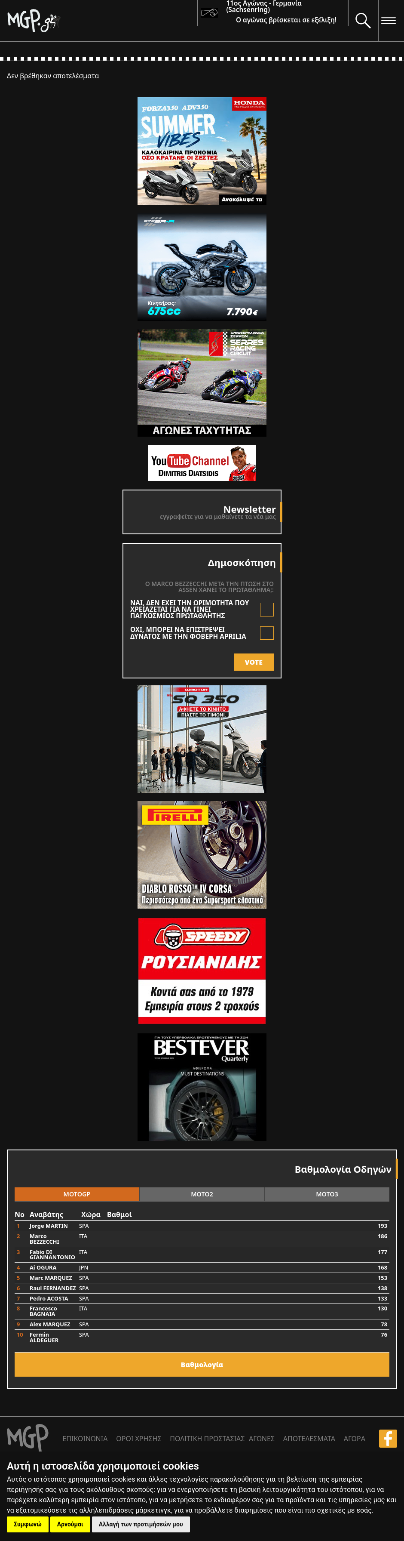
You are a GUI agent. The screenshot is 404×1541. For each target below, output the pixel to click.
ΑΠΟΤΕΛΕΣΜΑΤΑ (309, 1438)
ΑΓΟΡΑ (354, 1438)
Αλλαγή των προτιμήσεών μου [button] (141, 1524)
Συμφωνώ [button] (28, 1524)
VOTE (254, 662)
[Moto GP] (102, 20)
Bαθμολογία (202, 1364)
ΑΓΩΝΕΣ (262, 1438)
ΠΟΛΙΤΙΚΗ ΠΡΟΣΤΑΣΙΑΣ (207, 1438)
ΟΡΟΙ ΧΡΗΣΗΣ (138, 1438)
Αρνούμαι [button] (70, 1524)
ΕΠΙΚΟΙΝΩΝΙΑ (84, 1438)
